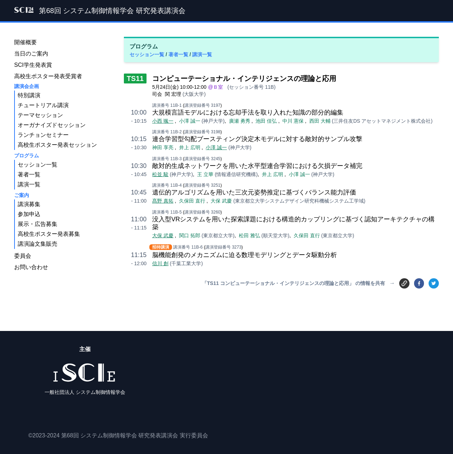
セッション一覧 (148, 54)
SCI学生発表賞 (33, 65)
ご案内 (21, 195)
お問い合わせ (31, 267)
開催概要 (25, 42)
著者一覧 (179, 54)
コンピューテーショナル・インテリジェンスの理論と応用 (244, 78)
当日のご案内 (31, 54)
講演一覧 (202, 54)
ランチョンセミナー (43, 135)
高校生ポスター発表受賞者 (48, 76)
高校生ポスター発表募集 (49, 234)
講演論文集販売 (37, 244)
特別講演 (29, 95)
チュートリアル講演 (43, 105)
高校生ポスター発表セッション (57, 145)
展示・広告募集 (37, 224)
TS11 (135, 78)
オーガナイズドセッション (52, 125)
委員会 (22, 256)
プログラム (26, 155)
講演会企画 (26, 86)
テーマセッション (40, 115)
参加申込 (29, 214)
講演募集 (29, 204)
